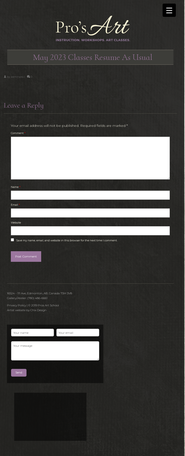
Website (16, 222)
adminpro (17, 76)
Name (15, 187)
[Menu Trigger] (169, 10)
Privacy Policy (16, 305)
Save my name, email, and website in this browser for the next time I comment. (66, 240)
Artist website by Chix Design (26, 310)
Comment (18, 133)
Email (15, 204)
